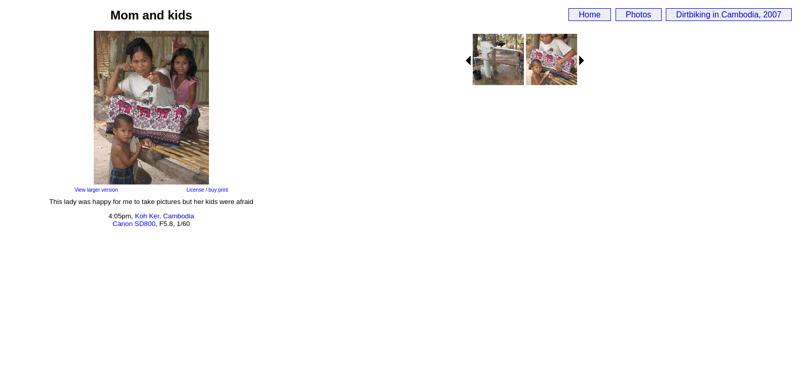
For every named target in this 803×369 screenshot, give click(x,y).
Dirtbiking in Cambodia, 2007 (728, 14)
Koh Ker (147, 216)
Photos (638, 14)
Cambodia (178, 216)
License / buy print (207, 190)
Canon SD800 (134, 224)
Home (590, 14)
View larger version (96, 190)
